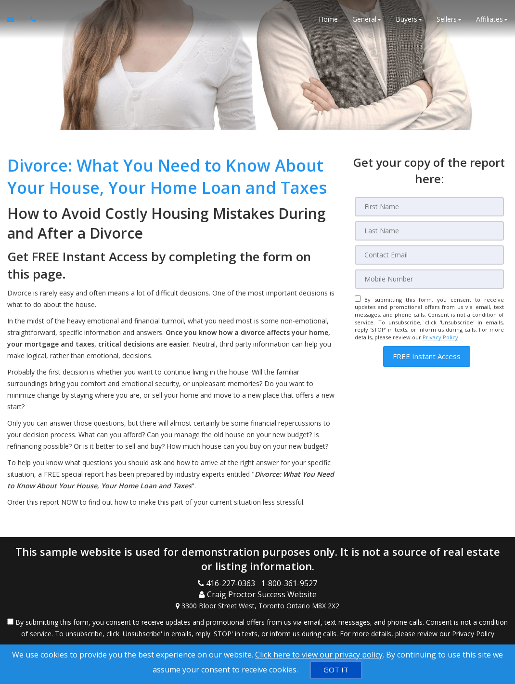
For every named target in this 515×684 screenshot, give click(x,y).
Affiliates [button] (492, 19)
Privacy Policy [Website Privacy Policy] (440, 337)
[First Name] (429, 206)
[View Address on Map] (257, 606)
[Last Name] (429, 231)
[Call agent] (30, 19)
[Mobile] (429, 279)
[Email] (429, 255)
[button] (426, 356)
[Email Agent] (15, 19)
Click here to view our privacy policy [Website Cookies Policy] (319, 654)
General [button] (366, 19)
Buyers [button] (409, 19)
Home (328, 19)
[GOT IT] (335, 669)
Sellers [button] (449, 19)
